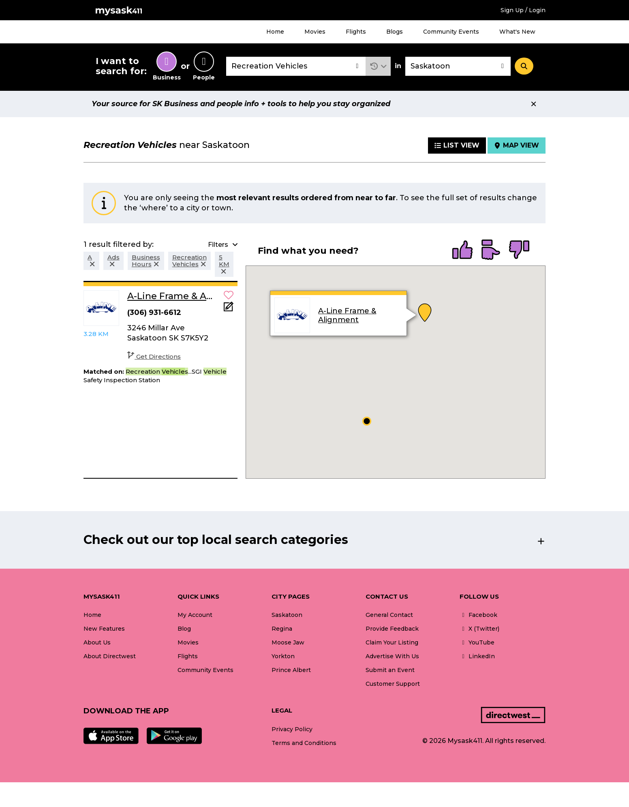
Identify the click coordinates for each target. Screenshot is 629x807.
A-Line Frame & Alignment (347, 315)
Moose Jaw (288, 642)
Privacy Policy (292, 729)
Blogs (394, 31)
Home (275, 31)
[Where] (458, 66)
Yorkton (283, 656)
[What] (296, 66)
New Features (104, 628)
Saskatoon (287, 615)
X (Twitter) (479, 628)
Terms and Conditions (304, 743)
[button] (378, 66)
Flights (356, 31)
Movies (314, 31)
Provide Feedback (392, 628)
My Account (195, 615)
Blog (184, 628)
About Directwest (109, 656)
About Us (97, 642)
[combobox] (296, 66)
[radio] (462, 250)
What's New (517, 31)
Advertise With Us (392, 656)
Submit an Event (390, 670)
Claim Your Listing (392, 642)
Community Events (451, 31)
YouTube (477, 642)
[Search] (524, 66)
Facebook (478, 615)
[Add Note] (228, 309)
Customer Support (393, 683)
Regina (282, 628)
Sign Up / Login (523, 10)
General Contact (389, 615)
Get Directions (154, 356)
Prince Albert (291, 670)
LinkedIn (477, 656)
